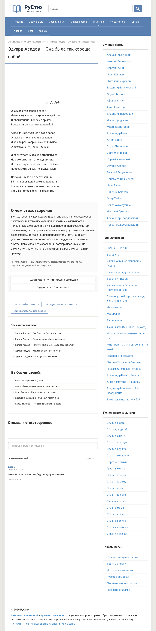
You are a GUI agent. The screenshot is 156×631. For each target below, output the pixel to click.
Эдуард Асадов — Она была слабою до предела (38, 329)
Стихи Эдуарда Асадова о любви (30, 307)
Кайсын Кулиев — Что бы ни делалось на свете (38, 400)
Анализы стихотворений (24, 615)
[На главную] (28, 11)
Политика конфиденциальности (42, 623)
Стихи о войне (116, 514)
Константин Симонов (120, 179)
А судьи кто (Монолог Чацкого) (126, 327)
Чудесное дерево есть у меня (29, 376)
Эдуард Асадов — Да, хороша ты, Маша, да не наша (40, 335)
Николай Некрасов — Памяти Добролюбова (37, 382)
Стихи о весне (115, 488)
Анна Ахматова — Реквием (124, 381)
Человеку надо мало (120, 355)
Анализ (18, 30)
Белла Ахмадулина (119, 205)
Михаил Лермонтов (119, 61)
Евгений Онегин (117, 248)
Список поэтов (78, 21)
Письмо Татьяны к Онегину (124, 362)
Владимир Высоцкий (120, 113)
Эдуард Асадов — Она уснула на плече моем (36, 352)
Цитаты (135, 21)
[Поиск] (90, 8)
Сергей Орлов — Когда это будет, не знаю (35, 388)
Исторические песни (120, 570)
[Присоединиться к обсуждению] (53, 442)
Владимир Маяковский (121, 87)
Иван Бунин (114, 185)
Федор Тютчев (116, 94)
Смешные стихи (117, 501)
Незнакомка (115, 307)
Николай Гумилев (118, 211)
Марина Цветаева (118, 126)
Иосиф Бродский (117, 120)
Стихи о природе (117, 442)
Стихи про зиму (116, 481)
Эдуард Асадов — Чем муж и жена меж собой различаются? (44, 341)
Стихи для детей (117, 429)
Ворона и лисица (117, 278)
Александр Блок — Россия (123, 375)
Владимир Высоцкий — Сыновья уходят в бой (37, 394)
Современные (56, 21)
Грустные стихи (116, 468)
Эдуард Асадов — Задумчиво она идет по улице (38, 347)
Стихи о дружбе (117, 448)
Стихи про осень (117, 475)
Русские (18, 21)
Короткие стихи (117, 462)
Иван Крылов (115, 74)
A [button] (47, 102)
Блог (30, 30)
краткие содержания (52, 615)
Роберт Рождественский (122, 224)
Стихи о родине (116, 520)
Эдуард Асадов (116, 165)
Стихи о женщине (118, 455)
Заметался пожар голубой (123, 399)
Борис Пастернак (117, 146)
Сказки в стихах (117, 533)
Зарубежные (36, 21)
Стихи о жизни (116, 435)
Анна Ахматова (116, 107)
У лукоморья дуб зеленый (123, 272)
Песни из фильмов (118, 589)
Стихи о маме (115, 507)
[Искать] (138, 8)
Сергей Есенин (116, 67)
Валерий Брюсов (117, 192)
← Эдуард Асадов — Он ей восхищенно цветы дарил (31, 282)
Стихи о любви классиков (26, 300)
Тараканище (115, 320)
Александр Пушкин (119, 54)
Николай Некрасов (119, 81)
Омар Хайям (114, 198)
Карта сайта (68, 623)
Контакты (16, 623)
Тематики (98, 21)
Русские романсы (118, 576)
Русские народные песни (122, 557)
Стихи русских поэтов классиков (61, 300)
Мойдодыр (113, 313)
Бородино (113, 254)
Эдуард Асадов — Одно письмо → (74, 281)
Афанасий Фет (116, 100)
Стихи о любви (116, 422)
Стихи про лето (116, 494)
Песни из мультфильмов (122, 583)
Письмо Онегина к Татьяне (124, 368)
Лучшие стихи (117, 21)
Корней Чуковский (118, 159)
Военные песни (116, 563)
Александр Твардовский (122, 218)
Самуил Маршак (117, 152)
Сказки (43, 30)
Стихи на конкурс (118, 527)
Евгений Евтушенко (119, 172)
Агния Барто (114, 139)
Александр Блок (117, 133)
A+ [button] (56, 102)
